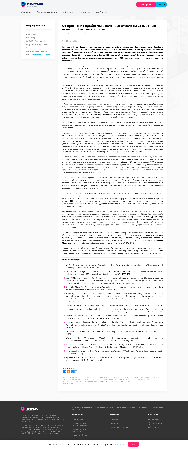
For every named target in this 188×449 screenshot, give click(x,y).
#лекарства (41, 41)
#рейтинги (43, 44)
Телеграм (153, 427)
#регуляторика (32, 51)
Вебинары (68, 12)
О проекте (114, 420)
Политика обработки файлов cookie (79, 430)
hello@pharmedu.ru (126, 381)
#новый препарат (33, 37)
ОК (133, 444)
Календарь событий (47, 12)
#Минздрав (44, 51)
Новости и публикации (80, 435)
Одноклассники (155, 424)
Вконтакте (153, 420)
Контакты (75, 439)
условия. (121, 444)
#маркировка (32, 48)
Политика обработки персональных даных (80, 424)
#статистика (31, 34)
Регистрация (146, 4)
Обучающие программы (119, 427)
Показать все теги (41, 54)
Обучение (26, 12)
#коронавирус (32, 44)
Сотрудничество (78, 420)
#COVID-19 (31, 41)
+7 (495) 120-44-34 (105, 381)
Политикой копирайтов (123, 410)
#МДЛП (29, 54)
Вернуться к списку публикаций (77, 33)
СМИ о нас (101, 12)
